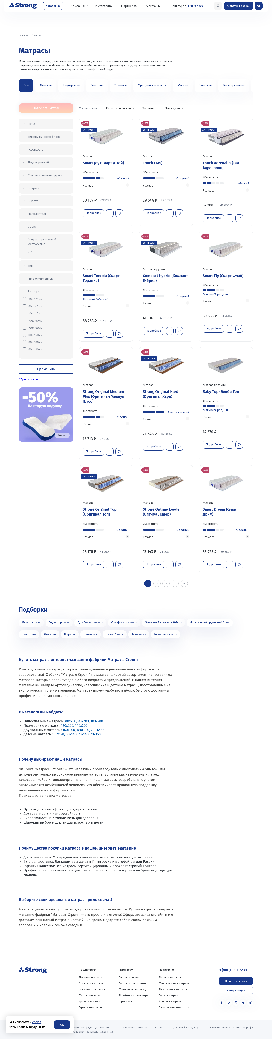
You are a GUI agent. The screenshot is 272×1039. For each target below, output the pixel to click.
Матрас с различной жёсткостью (42, 241)
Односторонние (59, 622)
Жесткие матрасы (170, 1001)
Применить (46, 369)
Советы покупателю (91, 983)
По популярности (118, 108)
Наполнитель (37, 213)
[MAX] (236, 1003)
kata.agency (191, 1027)
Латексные (90, 634)
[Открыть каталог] (53, 6)
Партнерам (129, 6)
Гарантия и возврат (90, 1007)
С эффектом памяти (124, 622)
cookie (36, 1022)
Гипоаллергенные (165, 634)
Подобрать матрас (46, 107)
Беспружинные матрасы (174, 1007)
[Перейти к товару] (106, 172)
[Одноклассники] (222, 1003)
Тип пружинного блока (44, 136)
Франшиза (125, 1001)
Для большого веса (90, 622)
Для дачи (50, 634)
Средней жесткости (152, 85)
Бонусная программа (92, 989)
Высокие (97, 85)
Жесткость (35, 149)
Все (26, 85)
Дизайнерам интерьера (133, 995)
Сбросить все (28, 379)
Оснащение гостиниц (132, 989)
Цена (31, 123)
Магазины (153, 6)
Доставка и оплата (90, 977)
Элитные (120, 85)
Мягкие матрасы (169, 995)
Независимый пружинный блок (210, 622)
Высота (33, 200)
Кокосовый (138, 634)
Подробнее (93, 212)
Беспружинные (234, 85)
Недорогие (71, 85)
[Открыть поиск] (218, 6)
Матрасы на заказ (89, 995)
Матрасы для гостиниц (133, 983)
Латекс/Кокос (115, 634)
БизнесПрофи (244, 1027)
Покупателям (102, 6)
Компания (78, 6)
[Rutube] (250, 1003)
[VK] (229, 1003)
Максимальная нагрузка (45, 175)
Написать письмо (236, 981)
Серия (32, 226)
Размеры (34, 291)
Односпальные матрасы (174, 983)
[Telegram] (243, 1003)
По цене (148, 108)
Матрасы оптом (129, 977)
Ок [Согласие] (62, 1024)
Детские (46, 85)
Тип (30, 265)
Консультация (236, 990)
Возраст (33, 188)
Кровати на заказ (89, 1001)
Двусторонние (31, 622)
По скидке (172, 108)
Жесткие (205, 85)
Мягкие (182, 85)
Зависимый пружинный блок (163, 622)
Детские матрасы (170, 977)
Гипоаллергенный (40, 278)
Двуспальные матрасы (173, 989)
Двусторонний (38, 162)
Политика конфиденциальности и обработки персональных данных (90, 1029)
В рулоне (70, 634)
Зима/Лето (29, 634)
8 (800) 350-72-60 (234, 970)
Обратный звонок (238, 5)
